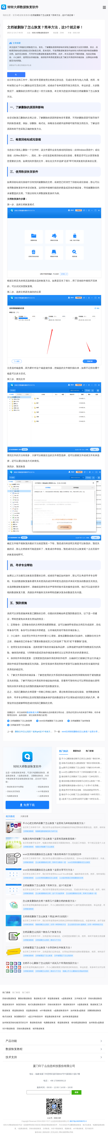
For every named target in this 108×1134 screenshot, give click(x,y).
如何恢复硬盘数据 (70, 1016)
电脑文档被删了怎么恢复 (44, 847)
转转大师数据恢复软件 (40, 33)
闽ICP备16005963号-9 (78, 1121)
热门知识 (63, 751)
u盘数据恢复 (66, 998)
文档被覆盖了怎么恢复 (43, 956)
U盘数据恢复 (82, 1004)
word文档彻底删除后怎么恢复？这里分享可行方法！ (84, 731)
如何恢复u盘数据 (78, 1010)
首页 (15, 15)
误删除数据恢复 (94, 1010)
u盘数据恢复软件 (61, 1010)
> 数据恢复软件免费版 (15, 787)
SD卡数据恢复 (8, 1028)
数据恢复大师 (33, 712)
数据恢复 (26, 171)
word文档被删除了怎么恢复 (49, 721)
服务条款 (38, 1132)
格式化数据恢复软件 (37, 1004)
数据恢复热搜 (36, 1022)
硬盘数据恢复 (18, 1010)
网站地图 (62, 1132)
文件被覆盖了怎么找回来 (63, 956)
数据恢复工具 (96, 1004)
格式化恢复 (7, 1016)
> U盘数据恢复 (43, 796)
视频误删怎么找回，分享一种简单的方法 (50, 924)
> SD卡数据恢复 (42, 791)
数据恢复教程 (24, 15)
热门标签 (90, 751)
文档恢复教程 (28, 831)
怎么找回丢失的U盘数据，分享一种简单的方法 (85, 924)
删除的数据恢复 (25, 998)
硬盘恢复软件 (8, 1004)
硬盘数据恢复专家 (53, 1016)
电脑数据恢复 (50, 1022)
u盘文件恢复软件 (35, 1016)
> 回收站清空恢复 (13, 791)
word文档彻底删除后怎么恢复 (79, 862)
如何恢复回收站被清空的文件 (15, 1022)
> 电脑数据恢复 (12, 796)
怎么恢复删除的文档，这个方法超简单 (49, 893)
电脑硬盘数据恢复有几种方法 (46, 831)
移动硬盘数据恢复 (79, 1022)
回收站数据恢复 (9, 998)
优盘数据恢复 (32, 1010)
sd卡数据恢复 (46, 1010)
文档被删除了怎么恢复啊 (19, 721)
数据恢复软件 (69, 1004)
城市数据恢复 (38, 1028)
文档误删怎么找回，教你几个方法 (48, 940)
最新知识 (77, 751)
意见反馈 (54, 1132)
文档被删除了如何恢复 (78, 721)
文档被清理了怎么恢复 (18, 725)
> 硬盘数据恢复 (43, 787)
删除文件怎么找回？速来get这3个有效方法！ (34, 731)
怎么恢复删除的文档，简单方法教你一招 (50, 862)
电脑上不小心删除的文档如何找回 (75, 971)
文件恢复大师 (80, 998)
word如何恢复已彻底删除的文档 (71, 878)
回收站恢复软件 (54, 1004)
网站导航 (69, 1132)
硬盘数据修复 (53, 998)
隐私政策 (46, 1132)
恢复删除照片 (20, 1016)
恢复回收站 (21, 1004)
